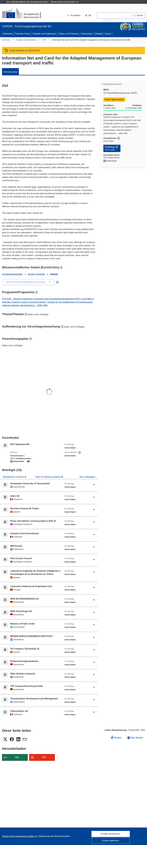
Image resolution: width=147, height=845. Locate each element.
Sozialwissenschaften (12, 274)
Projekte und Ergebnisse (44, 34)
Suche (108, 34)
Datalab (98, 34)
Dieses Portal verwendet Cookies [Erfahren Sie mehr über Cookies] (18, 836)
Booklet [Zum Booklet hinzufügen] (116, 737)
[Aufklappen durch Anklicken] (94, 484)
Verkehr (54, 274)
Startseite (7, 34)
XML (17, 757)
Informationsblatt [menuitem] (10, 72)
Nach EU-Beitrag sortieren (48, 477)
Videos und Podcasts (68, 34)
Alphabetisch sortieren (14, 477)
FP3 (44, 40)
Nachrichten (87, 34)
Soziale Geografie (36, 274)
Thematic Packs (22, 34)
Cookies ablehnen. (111, 840)
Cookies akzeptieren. (111, 834)
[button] (88, 15)
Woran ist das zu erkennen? (64, 2)
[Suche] (138, 15)
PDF (44, 757)
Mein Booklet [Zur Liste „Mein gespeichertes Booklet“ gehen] (135, 737)
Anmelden (73, 15)
